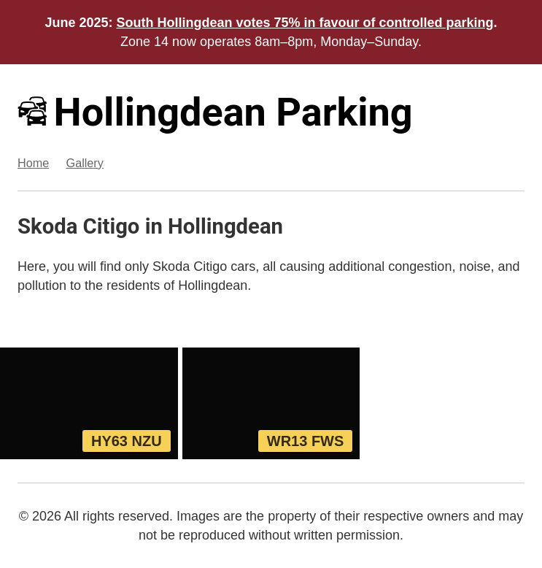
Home (33, 162)
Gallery (85, 162)
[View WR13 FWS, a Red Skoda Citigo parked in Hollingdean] (271, 403)
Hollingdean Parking (215, 112)
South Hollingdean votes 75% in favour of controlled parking (305, 22)
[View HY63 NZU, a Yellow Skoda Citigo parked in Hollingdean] (89, 403)
